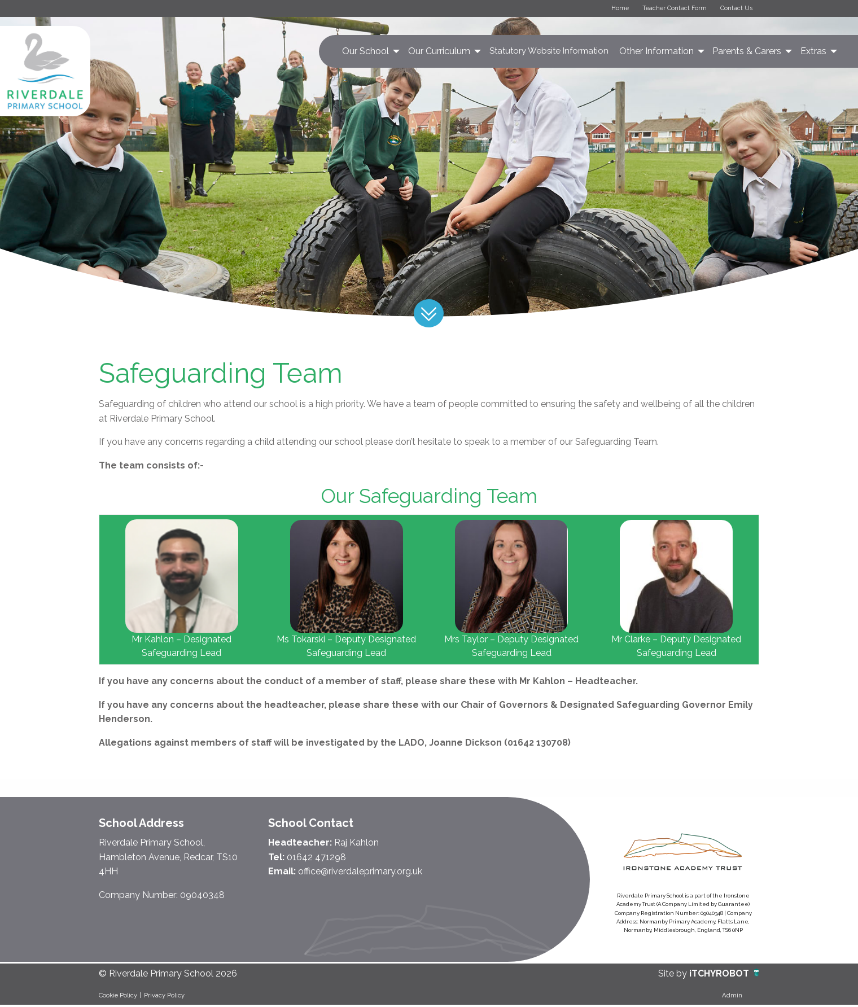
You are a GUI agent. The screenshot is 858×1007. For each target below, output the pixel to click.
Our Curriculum (439, 52)
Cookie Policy (118, 997)
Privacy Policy (164, 997)
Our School (365, 52)
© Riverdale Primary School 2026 (168, 975)
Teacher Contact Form (666, 9)
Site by (673, 975)
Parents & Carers (746, 52)
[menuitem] (370, 53)
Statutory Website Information (549, 52)
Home (607, 9)
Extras (813, 52)
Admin (732, 997)
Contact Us (733, 9)
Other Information (656, 52)
